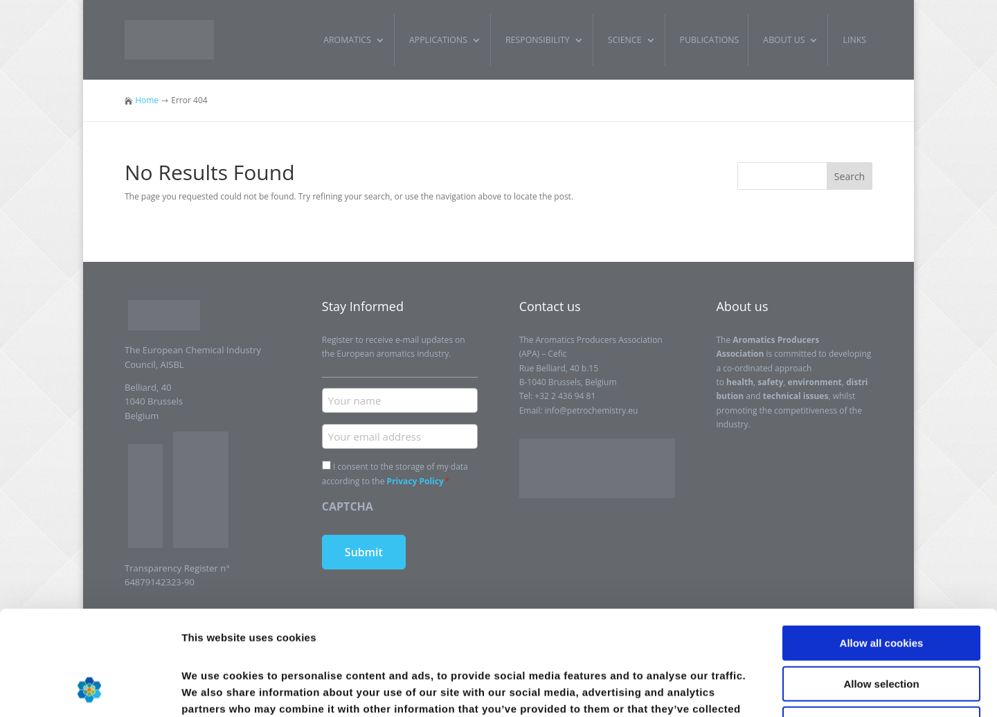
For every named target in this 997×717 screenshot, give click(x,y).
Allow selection (881, 588)
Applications (438, 40)
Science (625, 40)
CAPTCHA (347, 506)
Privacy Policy (415, 481)
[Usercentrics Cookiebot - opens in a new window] (89, 690)
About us (784, 40)
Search (849, 176)
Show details (726, 690)
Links (854, 40)
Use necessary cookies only (881, 629)
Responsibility (537, 40)
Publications (709, 40)
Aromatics (347, 40)
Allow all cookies (882, 548)
